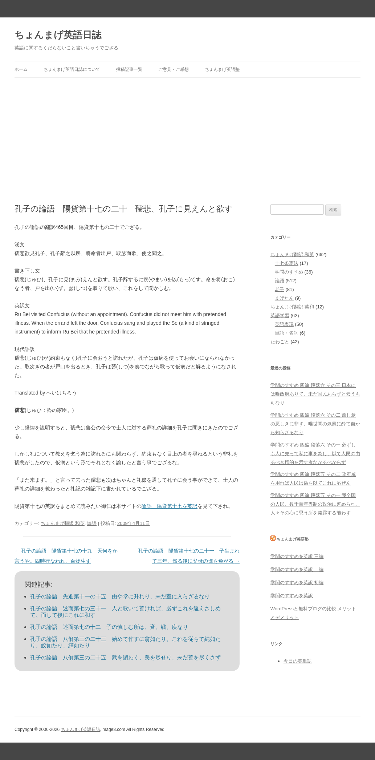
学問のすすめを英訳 (291, 595)
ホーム (21, 69)
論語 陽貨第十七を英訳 (169, 506)
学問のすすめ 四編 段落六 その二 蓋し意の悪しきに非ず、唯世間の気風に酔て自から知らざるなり (315, 423)
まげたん (284, 298)
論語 (92, 523)
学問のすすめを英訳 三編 (297, 556)
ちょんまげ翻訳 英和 (292, 307)
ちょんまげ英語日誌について (72, 69)
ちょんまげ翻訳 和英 (63, 523)
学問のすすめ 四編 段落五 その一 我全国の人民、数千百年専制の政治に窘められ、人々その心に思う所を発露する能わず (315, 504)
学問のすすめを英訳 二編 (297, 569)
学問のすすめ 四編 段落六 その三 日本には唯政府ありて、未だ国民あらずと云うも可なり (315, 394)
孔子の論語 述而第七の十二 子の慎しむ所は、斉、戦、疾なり (109, 627)
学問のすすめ (289, 272)
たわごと (279, 341)
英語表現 (284, 324)
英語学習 (279, 315)
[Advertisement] (187, 132)
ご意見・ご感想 (173, 69)
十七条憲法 (286, 263)
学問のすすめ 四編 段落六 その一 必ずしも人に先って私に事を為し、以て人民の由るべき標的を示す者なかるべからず (315, 453)
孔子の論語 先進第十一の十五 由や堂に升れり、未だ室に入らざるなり (120, 596)
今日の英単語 (298, 661)
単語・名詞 (286, 333)
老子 (279, 289)
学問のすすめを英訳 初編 (297, 582)
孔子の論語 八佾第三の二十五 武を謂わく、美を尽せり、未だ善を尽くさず (125, 657)
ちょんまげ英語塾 (222, 69)
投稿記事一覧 (129, 69)
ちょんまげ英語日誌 (58, 34)
